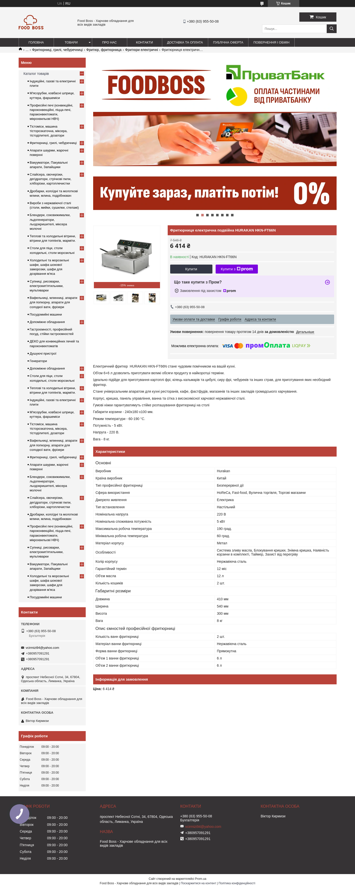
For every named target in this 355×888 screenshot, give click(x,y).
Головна (36, 42)
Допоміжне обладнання (47, 322)
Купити (191, 269)
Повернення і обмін (271, 42)
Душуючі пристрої (43, 353)
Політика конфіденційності (237, 883)
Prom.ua (200, 879)
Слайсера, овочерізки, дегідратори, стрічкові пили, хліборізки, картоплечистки (51, 179)
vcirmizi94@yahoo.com (42, 648)
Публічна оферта (228, 42)
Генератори (38, 361)
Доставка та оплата (185, 42)
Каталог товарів (36, 74)
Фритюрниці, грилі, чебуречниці (57, 50)
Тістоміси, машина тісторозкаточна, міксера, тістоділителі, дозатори (49, 131)
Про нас (109, 42)
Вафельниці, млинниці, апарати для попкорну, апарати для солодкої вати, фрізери (54, 302)
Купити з (237, 269)
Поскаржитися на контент (198, 883)
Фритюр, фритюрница (103, 50)
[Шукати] (332, 28)
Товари (71, 42)
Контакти (144, 42)
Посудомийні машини (46, 314)
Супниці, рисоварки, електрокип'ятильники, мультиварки (47, 286)
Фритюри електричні (141, 50)
